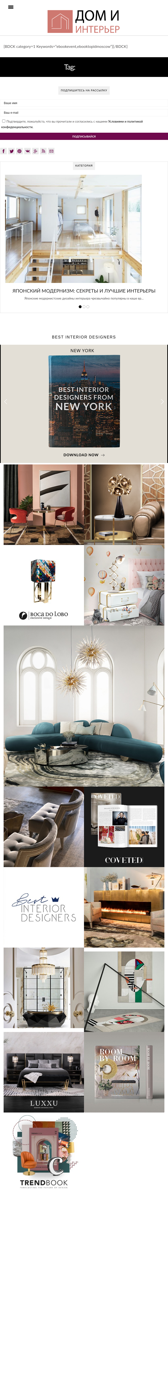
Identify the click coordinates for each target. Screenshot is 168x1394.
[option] (84, 240)
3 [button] (87, 306)
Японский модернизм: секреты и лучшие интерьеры (84, 291)
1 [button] (80, 306)
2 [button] (84, 306)
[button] (162, 402)
